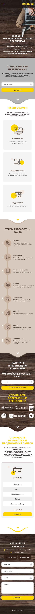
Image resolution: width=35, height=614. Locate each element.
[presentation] (2, 491)
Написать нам (12, 557)
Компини (28, 4)
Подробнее (17, 514)
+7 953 (17, 546)
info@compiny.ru (19, 552)
